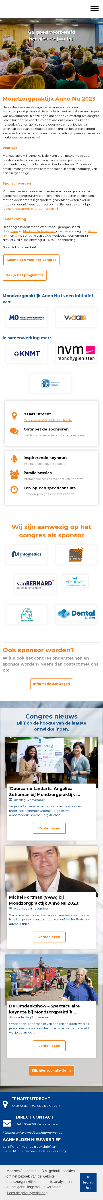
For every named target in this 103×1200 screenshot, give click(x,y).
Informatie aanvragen (51, 684)
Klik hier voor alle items (51, 1070)
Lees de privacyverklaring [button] (27, 1193)
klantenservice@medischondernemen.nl (32, 1132)
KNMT (92, 231)
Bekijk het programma (24, 275)
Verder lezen (49, 828)
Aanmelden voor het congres (31, 260)
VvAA (14, 231)
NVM (6, 235)
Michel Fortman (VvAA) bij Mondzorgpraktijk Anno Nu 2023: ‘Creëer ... (44, 903)
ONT (18, 235)
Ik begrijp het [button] (88, 1182)
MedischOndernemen (39, 231)
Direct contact (35, 1117)
